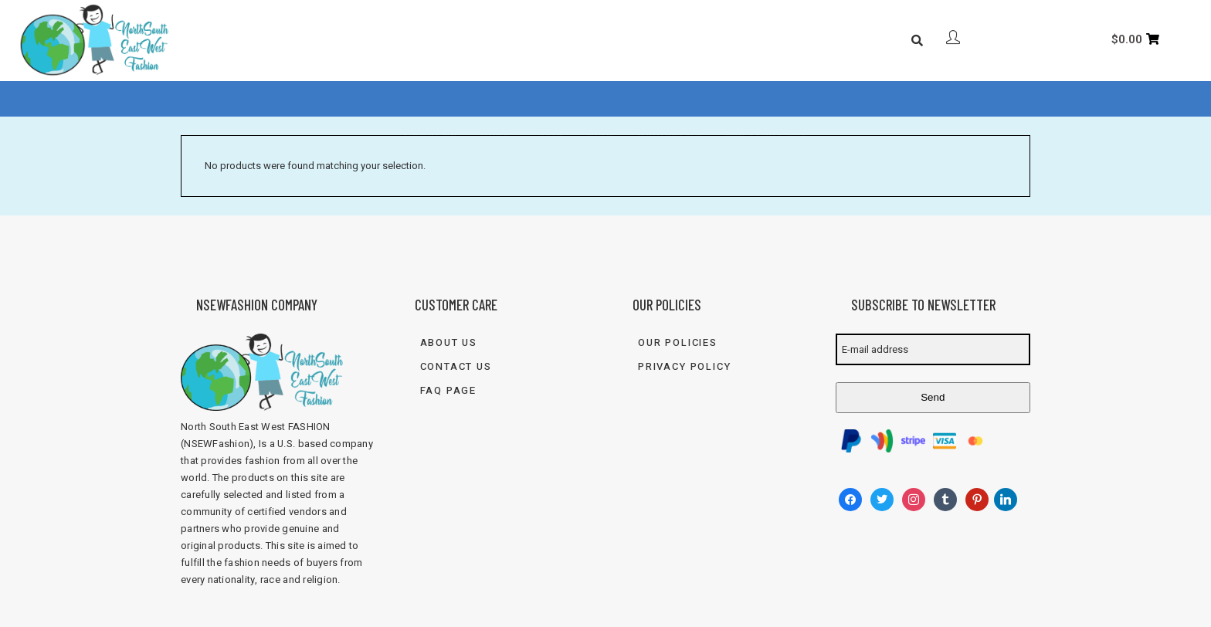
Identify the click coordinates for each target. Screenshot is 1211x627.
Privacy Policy (684, 366)
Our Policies (677, 342)
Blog (600, 99)
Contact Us (668, 99)
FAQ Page (448, 390)
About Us (430, 99)
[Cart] (1135, 39)
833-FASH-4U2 (766, 99)
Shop (495, 99)
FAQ (552, 99)
